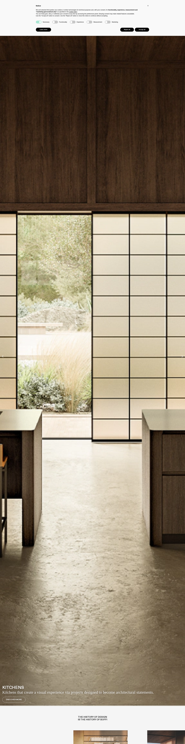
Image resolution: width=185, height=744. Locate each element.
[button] (2, 356)
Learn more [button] (43, 29)
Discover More (14, 699)
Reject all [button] (127, 29)
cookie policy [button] (73, 12)
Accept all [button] (142, 29)
